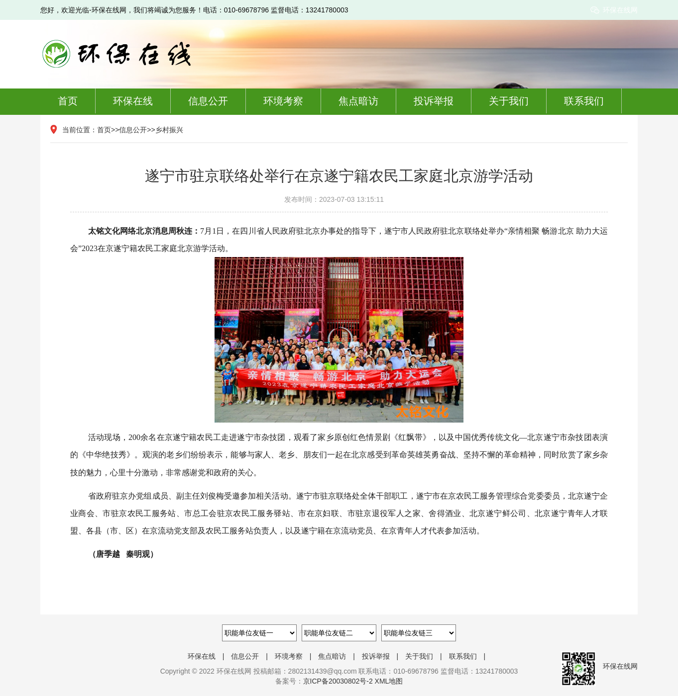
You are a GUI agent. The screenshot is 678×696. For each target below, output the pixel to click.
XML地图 (389, 681)
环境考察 (283, 100)
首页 (68, 100)
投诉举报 (433, 100)
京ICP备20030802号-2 (338, 681)
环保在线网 (620, 10)
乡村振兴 (169, 130)
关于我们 (509, 100)
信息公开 (208, 100)
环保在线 (133, 100)
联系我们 (584, 100)
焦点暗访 (358, 100)
